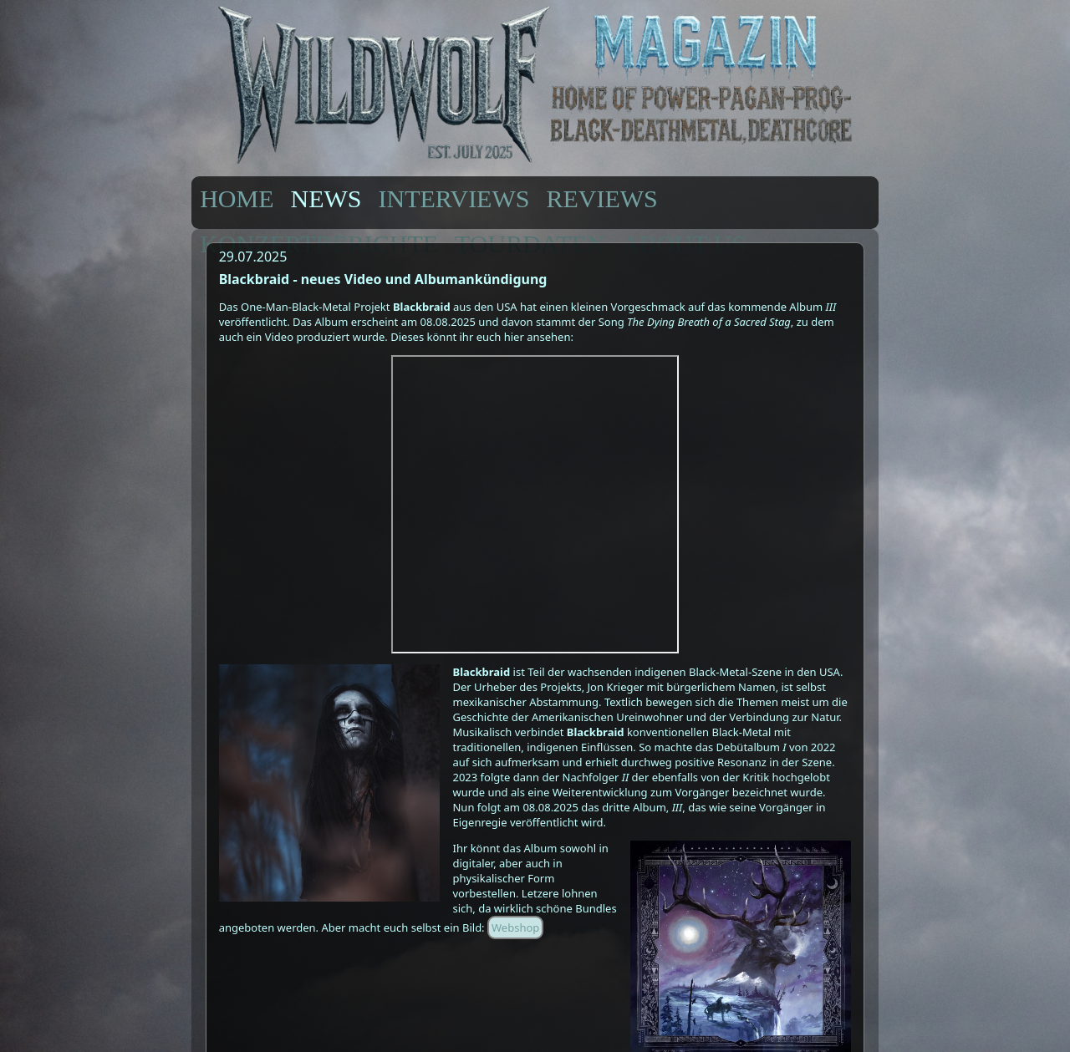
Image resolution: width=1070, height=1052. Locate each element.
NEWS (326, 198)
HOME (236, 198)
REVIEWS (601, 198)
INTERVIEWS (454, 198)
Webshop (515, 927)
